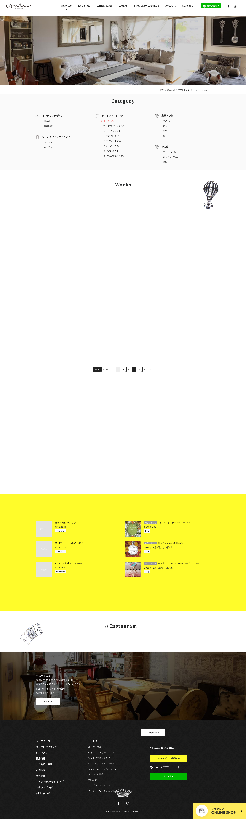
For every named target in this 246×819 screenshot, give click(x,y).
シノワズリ (42, 751)
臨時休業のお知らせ (65, 521)
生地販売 (92, 778)
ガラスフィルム (170, 156)
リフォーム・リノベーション (102, 767)
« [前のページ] (113, 369)
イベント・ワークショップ (101, 789)
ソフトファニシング (112, 115)
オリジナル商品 (96, 773)
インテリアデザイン (52, 115)
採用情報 (40, 757)
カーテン (48, 146)
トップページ (43, 740)
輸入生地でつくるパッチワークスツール (172, 562)
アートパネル (169, 151)
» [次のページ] (151, 369)
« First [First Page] (105, 369)
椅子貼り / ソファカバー (115, 125)
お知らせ (40, 769)
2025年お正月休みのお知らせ (70, 541)
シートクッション (112, 130)
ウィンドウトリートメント (56, 136)
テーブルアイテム (112, 140)
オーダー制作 (94, 745)
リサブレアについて (46, 746)
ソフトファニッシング (99, 756)
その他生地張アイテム (114, 155)
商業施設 (48, 125)
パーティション (111, 135)
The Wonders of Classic (163, 541)
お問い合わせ (43, 792)
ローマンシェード (52, 142)
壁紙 (165, 161)
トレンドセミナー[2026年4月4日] (168, 521)
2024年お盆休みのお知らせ (69, 562)
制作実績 (40, 775)
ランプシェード (111, 150)
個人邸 (47, 120)
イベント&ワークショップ (49, 780)
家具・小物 (167, 115)
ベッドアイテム (111, 145)
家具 (165, 125)
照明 (165, 130)
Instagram (123, 625)
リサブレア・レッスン (99, 784)
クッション (108, 120)
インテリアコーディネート (101, 762)
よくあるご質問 (44, 763)
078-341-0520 (53, 687)
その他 (166, 120)
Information (60, 529)
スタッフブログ (44, 786)
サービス (93, 740)
